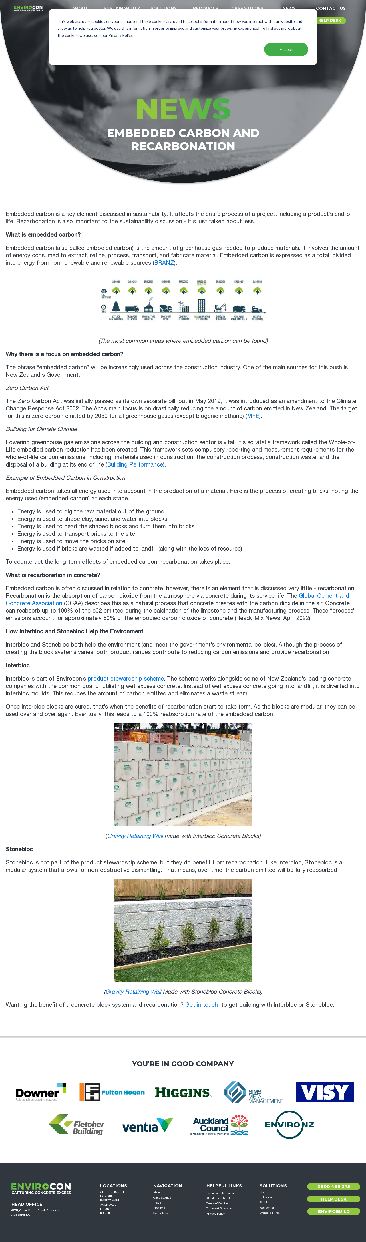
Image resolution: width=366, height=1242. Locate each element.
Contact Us (331, 8)
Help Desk (334, 1199)
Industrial (266, 1197)
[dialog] (183, 37)
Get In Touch (161, 1213)
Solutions (163, 8)
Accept (286, 49)
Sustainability (122, 8)
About (80, 8)
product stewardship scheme (126, 678)
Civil (263, 1192)
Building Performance (135, 464)
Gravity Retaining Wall (135, 835)
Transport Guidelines (220, 1208)
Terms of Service (217, 1203)
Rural (263, 1202)
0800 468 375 (333, 1186)
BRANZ (164, 262)
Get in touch (201, 1004)
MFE (253, 415)
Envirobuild (334, 1211)
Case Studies (247, 8)
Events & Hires (270, 1212)
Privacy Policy (215, 1213)
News (289, 8)
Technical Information (220, 1193)
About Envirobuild (218, 1198)
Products (205, 8)
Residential (267, 1207)
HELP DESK (329, 20)
